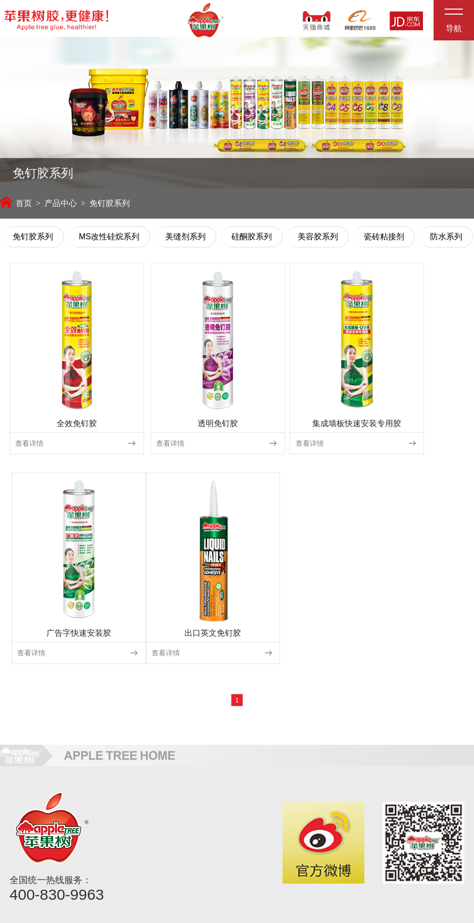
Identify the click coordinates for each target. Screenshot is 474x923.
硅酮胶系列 (251, 240)
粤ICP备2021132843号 (423, 916)
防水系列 (446, 240)
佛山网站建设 (355, 916)
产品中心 (60, 206)
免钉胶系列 (33, 240)
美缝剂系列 (185, 240)
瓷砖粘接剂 (384, 240)
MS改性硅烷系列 (109, 240)
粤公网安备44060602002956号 (405, 904)
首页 (16, 206)
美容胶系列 (318, 240)
